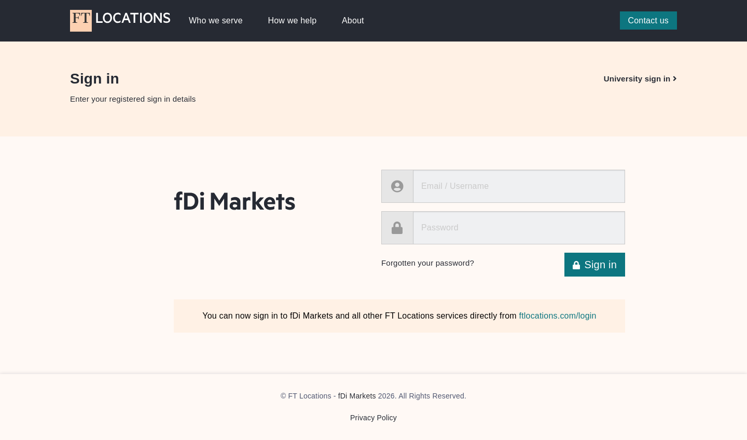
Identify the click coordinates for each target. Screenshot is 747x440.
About (353, 20)
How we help (292, 20)
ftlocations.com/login (558, 315)
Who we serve (216, 20)
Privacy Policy (373, 418)
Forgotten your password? (427, 262)
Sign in (595, 264)
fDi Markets (357, 396)
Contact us (648, 20)
